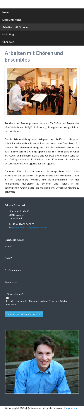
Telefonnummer (13, 270)
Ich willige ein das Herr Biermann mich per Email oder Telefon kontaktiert (37, 303)
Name (10, 246)
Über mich (8, 41)
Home (5, 12)
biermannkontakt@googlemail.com (29, 227)
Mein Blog (8, 34)
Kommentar (11, 282)
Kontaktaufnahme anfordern (24, 314)
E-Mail (10, 258)
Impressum (71, 408)
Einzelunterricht (11, 19)
